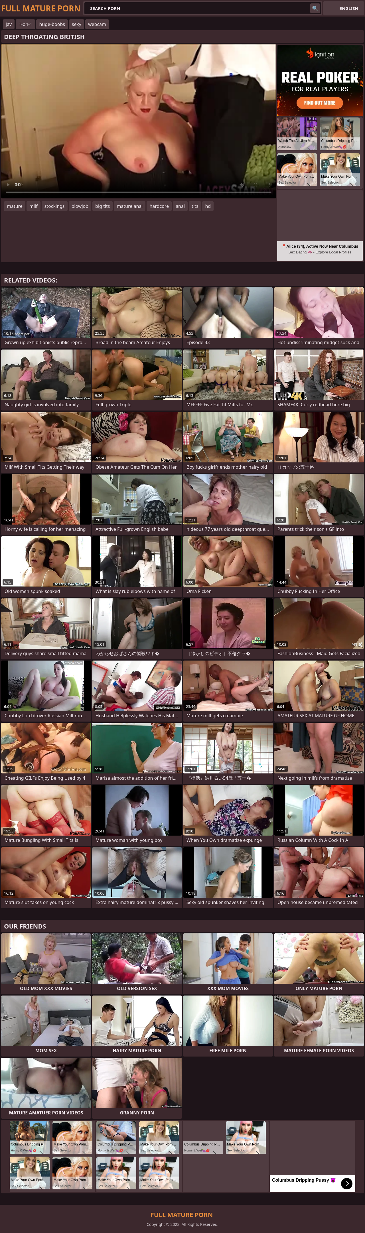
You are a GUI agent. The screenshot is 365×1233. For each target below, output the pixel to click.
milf (33, 206)
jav (9, 24)
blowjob (80, 206)
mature (15, 206)
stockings (54, 206)
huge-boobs (52, 24)
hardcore (159, 206)
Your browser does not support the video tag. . (138, 121)
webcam (97, 24)
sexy (76, 24)
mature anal (130, 206)
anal (180, 206)
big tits (102, 206)
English (349, 8)
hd (208, 206)
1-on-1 (25, 24)
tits (195, 206)
